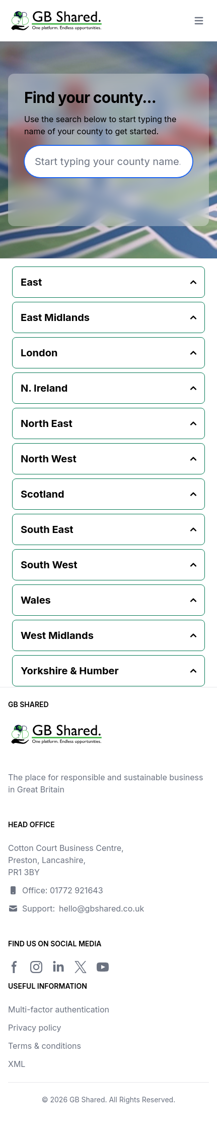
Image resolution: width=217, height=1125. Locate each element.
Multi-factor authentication (58, 1009)
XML (16, 1064)
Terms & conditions (44, 1046)
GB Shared (87, 1099)
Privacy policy (34, 1028)
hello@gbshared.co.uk (101, 908)
